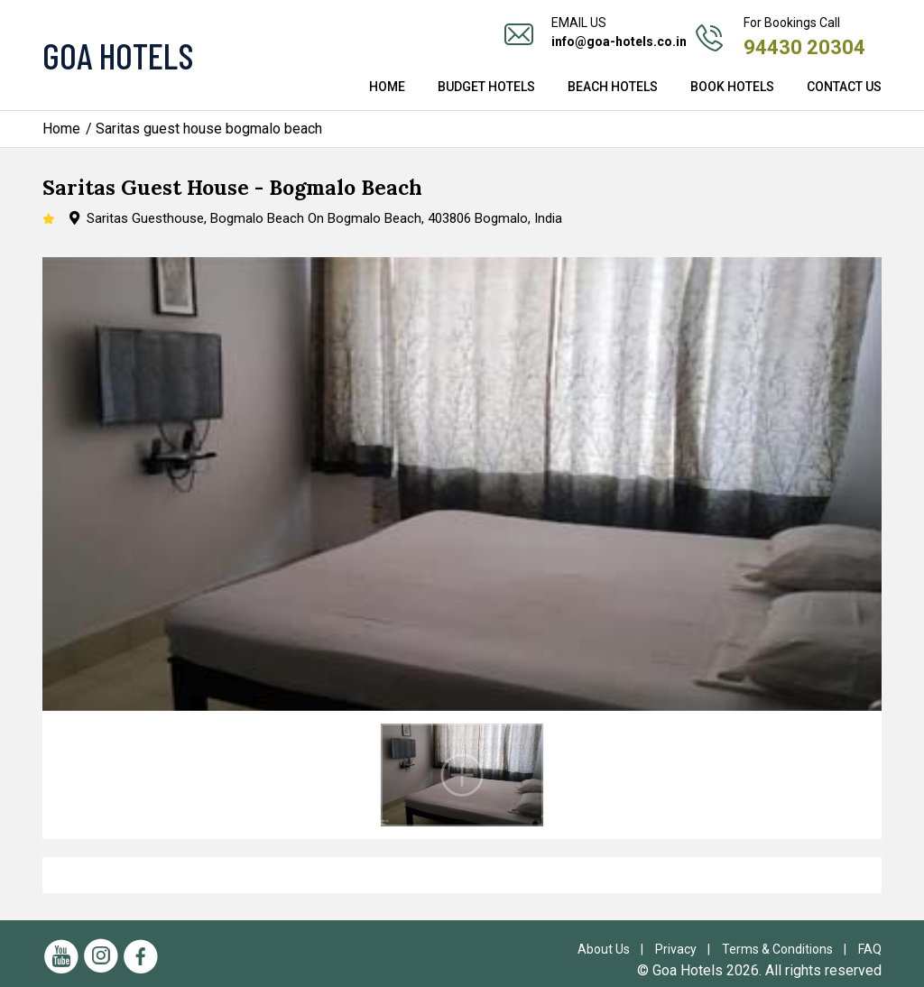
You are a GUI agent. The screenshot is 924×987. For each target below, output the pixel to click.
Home (387, 86)
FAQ (870, 949)
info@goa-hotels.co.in (619, 41)
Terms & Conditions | (788, 949)
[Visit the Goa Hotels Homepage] (173, 55)
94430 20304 (804, 47)
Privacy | (686, 949)
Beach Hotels (613, 86)
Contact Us (844, 86)
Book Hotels (732, 86)
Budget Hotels (486, 86)
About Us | (614, 949)
